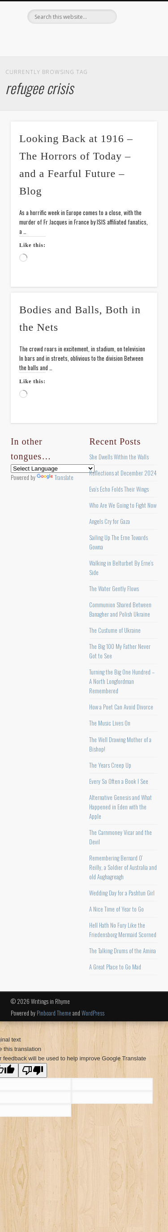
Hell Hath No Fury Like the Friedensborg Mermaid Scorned (122, 930)
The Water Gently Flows (114, 588)
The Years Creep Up (110, 765)
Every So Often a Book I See (118, 781)
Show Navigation (136, 80)
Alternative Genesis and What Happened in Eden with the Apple (120, 807)
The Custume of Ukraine (115, 630)
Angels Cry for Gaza (109, 521)
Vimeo (101, 39)
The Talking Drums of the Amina (122, 950)
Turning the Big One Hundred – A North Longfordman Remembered (122, 681)
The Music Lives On (109, 722)
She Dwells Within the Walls (119, 456)
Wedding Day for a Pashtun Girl (122, 892)
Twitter (64, 39)
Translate (55, 477)
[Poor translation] (32, 1070)
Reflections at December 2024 (123, 472)
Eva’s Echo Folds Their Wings (119, 488)
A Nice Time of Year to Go (116, 908)
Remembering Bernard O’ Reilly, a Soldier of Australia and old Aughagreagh (123, 867)
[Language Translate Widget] (53, 468)
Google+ (119, 39)
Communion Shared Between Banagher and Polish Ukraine (120, 609)
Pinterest (83, 39)
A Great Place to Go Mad (115, 966)
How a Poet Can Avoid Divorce (121, 706)
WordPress (93, 1012)
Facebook (46, 39)
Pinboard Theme (54, 1012)
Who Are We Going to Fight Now (122, 505)
